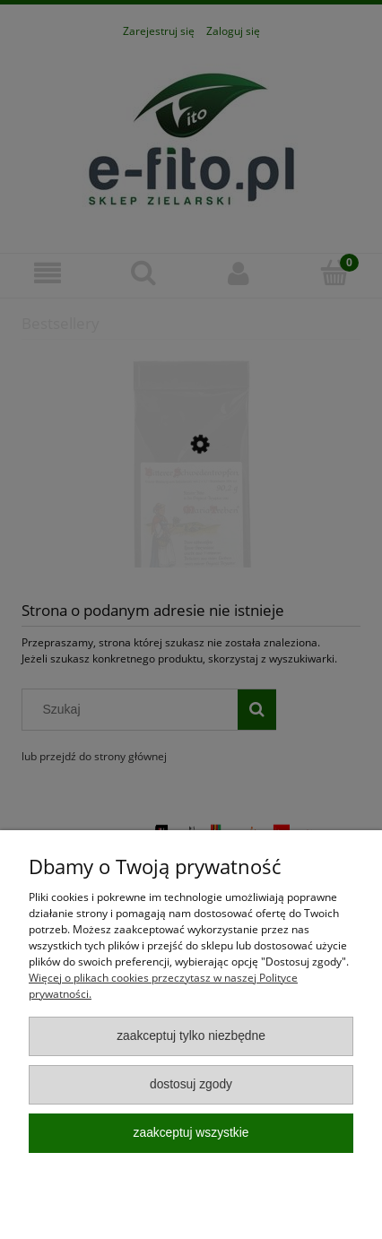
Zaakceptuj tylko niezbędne (191, 1036)
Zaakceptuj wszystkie (191, 1132)
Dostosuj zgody (191, 1084)
